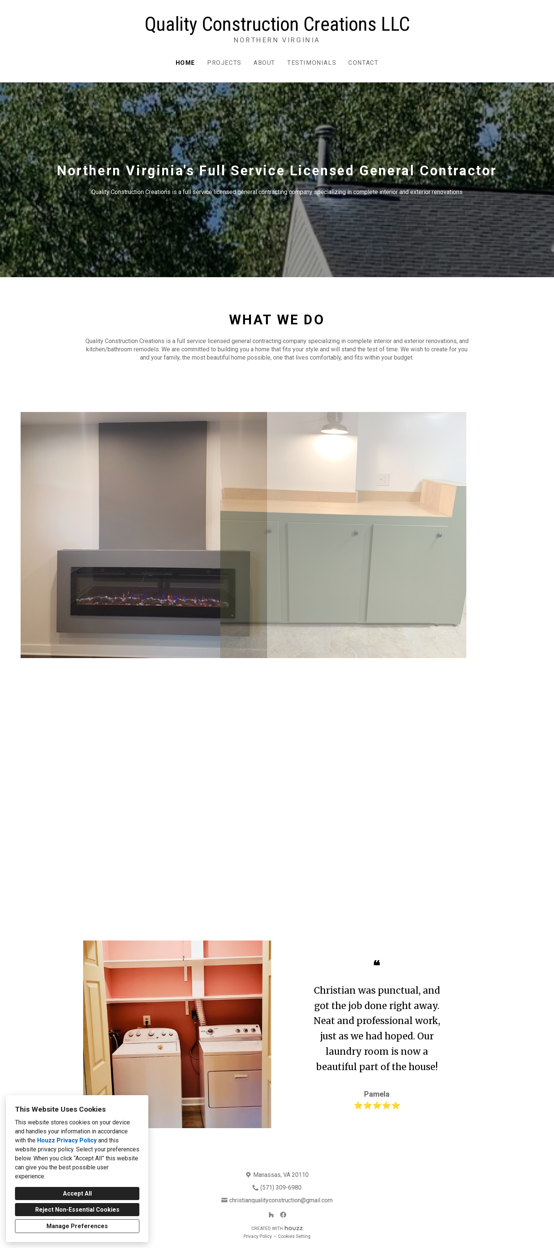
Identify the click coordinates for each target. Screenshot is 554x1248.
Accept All (77, 1193)
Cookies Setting (294, 1236)
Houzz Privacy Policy (67, 1140)
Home (185, 62)
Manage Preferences (77, 1226)
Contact (363, 62)
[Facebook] (283, 1215)
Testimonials (311, 62)
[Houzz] (271, 1215)
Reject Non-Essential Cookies (77, 1209)
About (264, 62)
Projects (224, 62)
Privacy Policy (257, 1236)
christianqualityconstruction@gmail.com (281, 1200)
